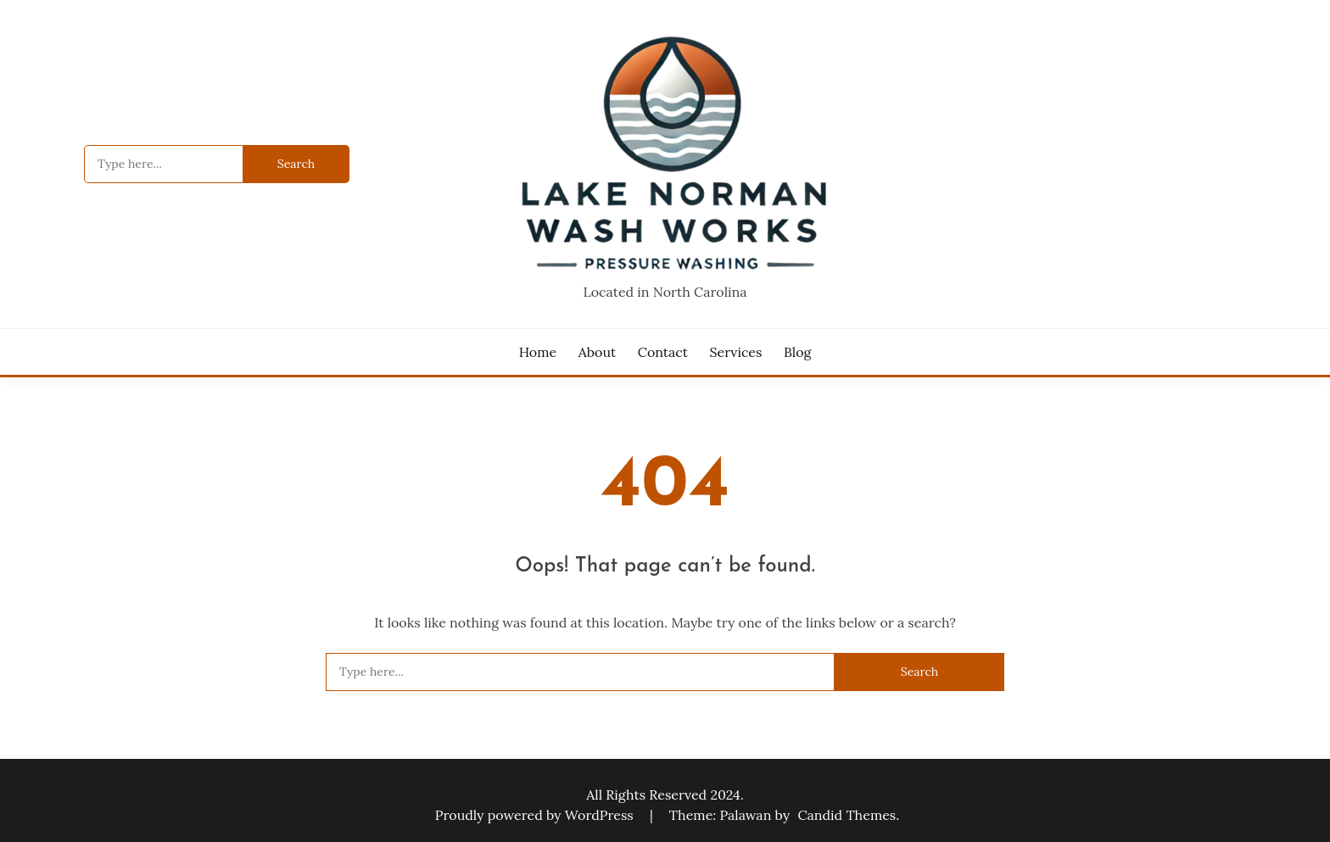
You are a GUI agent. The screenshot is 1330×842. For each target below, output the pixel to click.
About (597, 351)
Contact (663, 351)
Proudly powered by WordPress (536, 814)
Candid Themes (846, 814)
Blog (797, 351)
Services (736, 351)
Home (537, 351)
